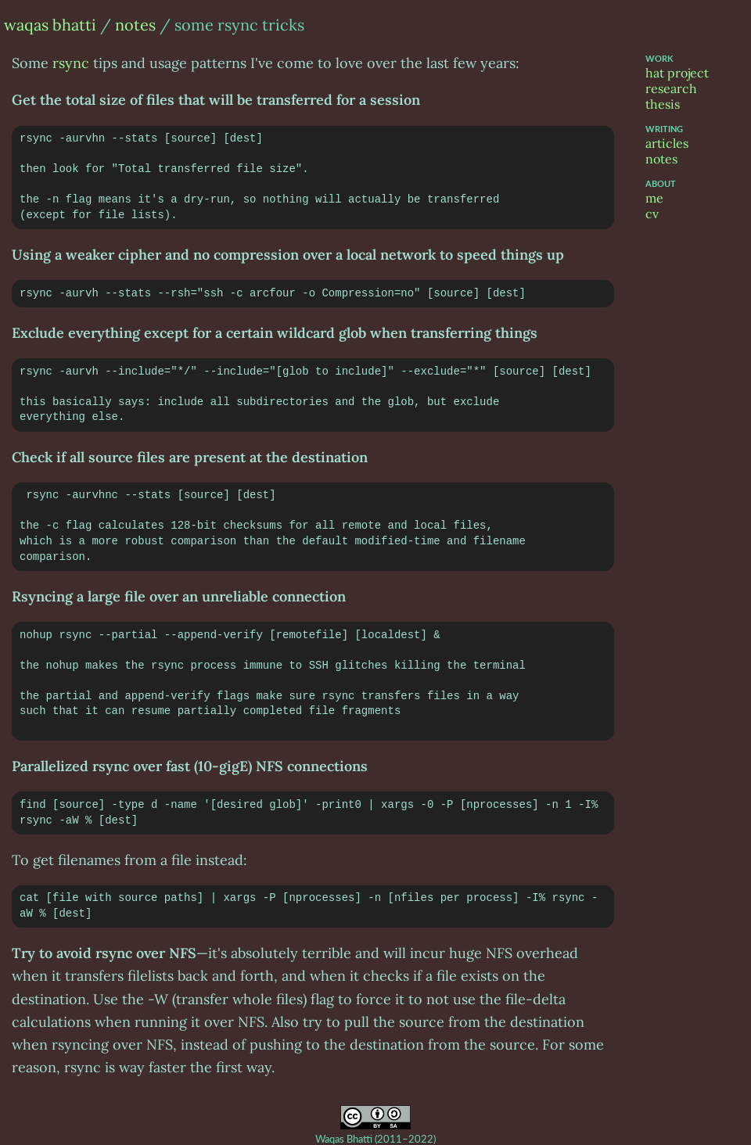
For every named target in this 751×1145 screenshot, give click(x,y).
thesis (662, 104)
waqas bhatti (50, 24)
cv (652, 213)
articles (666, 143)
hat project (677, 73)
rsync (70, 63)
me (654, 198)
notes (135, 24)
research (671, 88)
